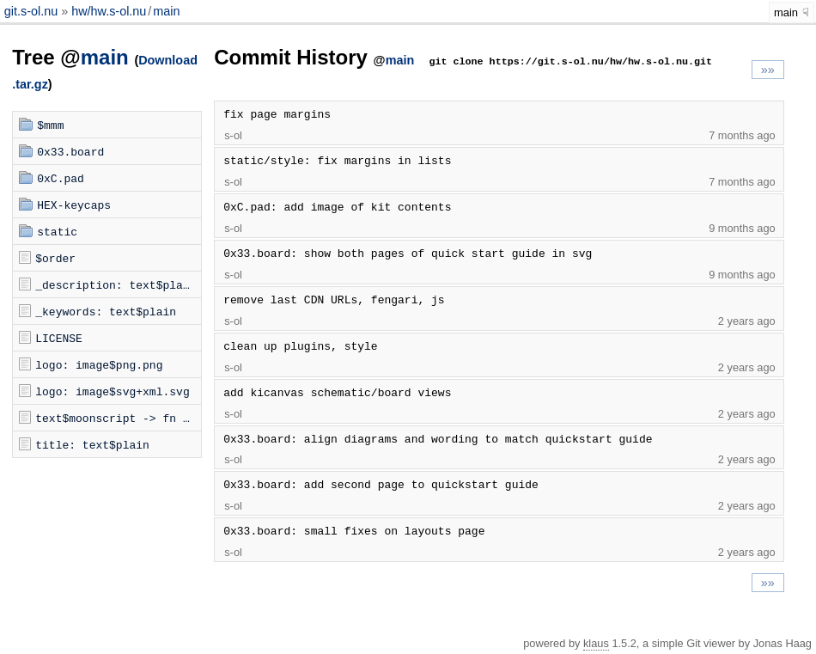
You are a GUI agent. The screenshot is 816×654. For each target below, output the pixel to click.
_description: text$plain (115, 284)
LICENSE (58, 337)
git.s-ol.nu (32, 11)
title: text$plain (92, 444)
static (57, 231)
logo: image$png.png (98, 364)
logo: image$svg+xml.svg (112, 391)
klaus (596, 643)
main (166, 11)
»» (768, 69)
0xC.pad (60, 178)
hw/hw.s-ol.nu (108, 11)
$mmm (50, 124)
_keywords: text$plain (105, 311)
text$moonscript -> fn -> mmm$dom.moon (118, 417)
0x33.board (70, 151)
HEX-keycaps (74, 204)
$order (55, 258)
